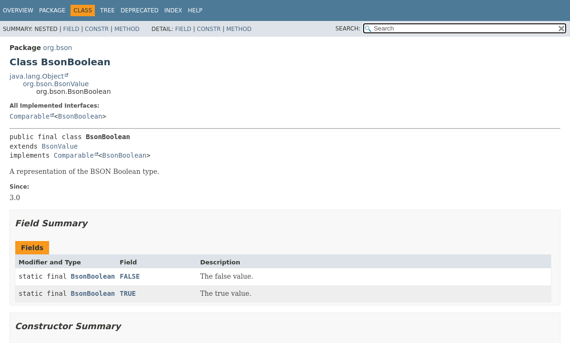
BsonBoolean (80, 116)
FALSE (130, 276)
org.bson (57, 47)
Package (52, 10)
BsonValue (59, 146)
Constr (97, 29)
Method (127, 29)
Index (173, 10)
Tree (107, 10)
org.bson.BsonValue (56, 84)
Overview (18, 10)
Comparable (30, 116)
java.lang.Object (37, 76)
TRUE (128, 293)
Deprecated (140, 10)
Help (195, 10)
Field (71, 29)
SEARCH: (348, 28)
